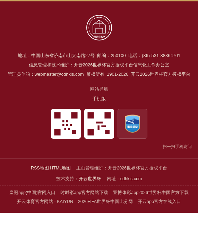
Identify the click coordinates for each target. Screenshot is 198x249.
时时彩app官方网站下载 (84, 192)
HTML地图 (60, 168)
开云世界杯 (90, 178)
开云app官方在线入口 (159, 201)
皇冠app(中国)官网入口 (32, 192)
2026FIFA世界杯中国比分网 (105, 201)
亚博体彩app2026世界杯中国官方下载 (151, 192)
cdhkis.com (131, 178)
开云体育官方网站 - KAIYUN (45, 201)
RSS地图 (40, 168)
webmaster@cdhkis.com (59, 74)
